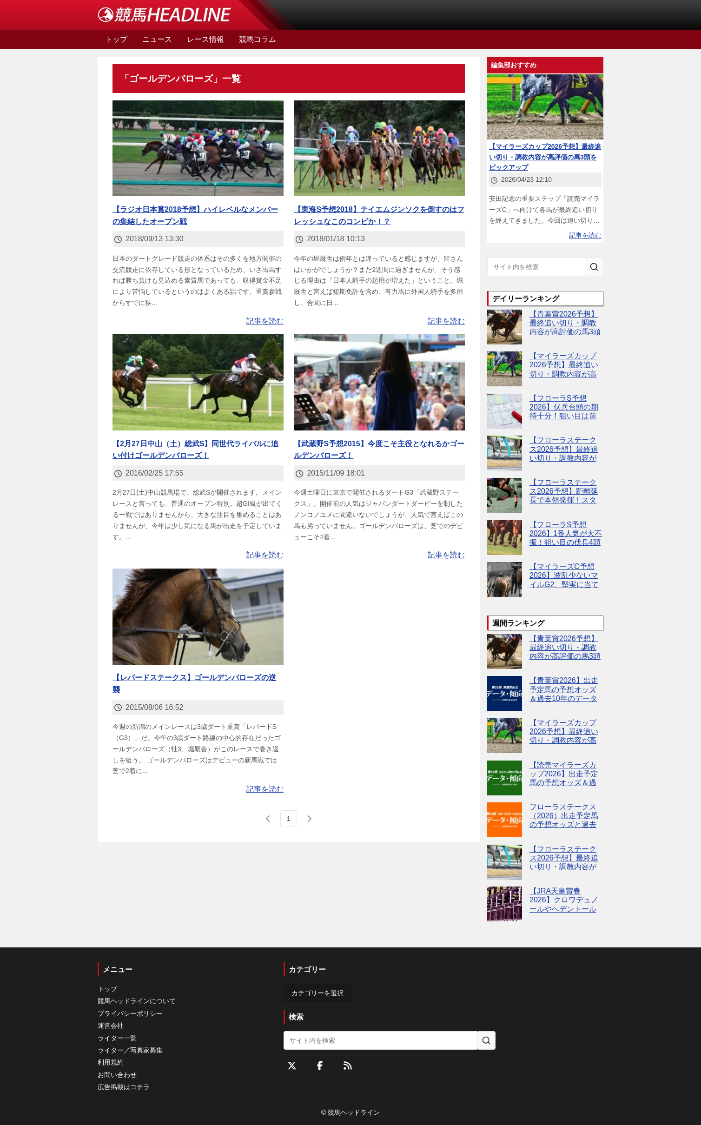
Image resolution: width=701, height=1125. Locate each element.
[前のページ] (268, 818)
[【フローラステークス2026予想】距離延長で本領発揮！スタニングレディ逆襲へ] (504, 495)
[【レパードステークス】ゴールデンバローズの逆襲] (198, 617)
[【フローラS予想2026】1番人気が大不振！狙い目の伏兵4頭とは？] (504, 537)
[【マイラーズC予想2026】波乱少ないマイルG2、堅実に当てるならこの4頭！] (504, 579)
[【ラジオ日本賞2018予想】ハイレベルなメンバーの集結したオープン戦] (198, 148)
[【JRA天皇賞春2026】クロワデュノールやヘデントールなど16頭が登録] (504, 904)
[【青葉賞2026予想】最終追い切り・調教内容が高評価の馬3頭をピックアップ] (504, 327)
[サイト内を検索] (594, 267)
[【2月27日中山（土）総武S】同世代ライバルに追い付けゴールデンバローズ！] (198, 382)
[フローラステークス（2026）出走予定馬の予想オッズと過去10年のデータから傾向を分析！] (504, 819)
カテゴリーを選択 (317, 993)
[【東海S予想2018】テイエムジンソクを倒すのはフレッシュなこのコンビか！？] (379, 148)
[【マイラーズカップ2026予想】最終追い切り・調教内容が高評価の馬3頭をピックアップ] (504, 368)
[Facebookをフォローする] (319, 1065)
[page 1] (288, 818)
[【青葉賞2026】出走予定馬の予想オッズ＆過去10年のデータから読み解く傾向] (504, 693)
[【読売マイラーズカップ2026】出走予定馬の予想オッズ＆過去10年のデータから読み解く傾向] (504, 778)
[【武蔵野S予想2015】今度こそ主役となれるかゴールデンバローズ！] (379, 382)
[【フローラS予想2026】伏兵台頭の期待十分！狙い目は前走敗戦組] (504, 411)
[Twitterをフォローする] (292, 1065)
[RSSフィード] (347, 1065)
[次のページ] (309, 818)
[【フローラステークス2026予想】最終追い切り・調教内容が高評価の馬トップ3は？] (504, 453)
